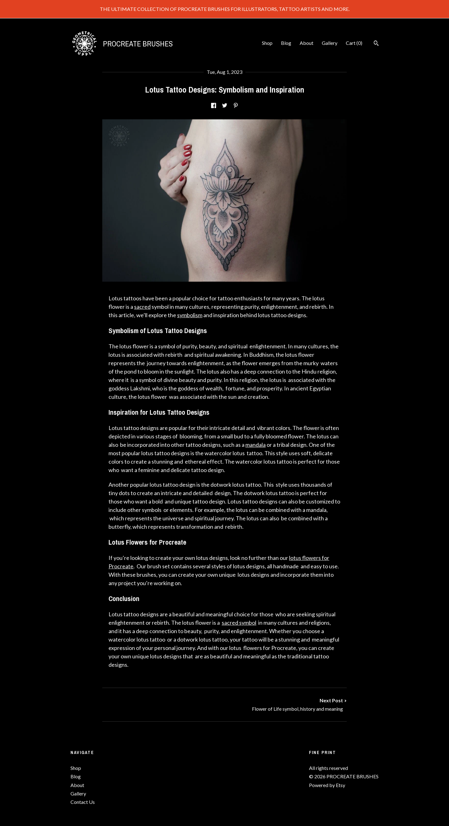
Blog (286, 43)
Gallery (329, 43)
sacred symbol (239, 622)
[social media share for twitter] (224, 106)
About (306, 43)
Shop (267, 43)
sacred (142, 306)
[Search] (376, 44)
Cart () (354, 43)
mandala (255, 444)
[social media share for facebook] (213, 106)
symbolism (189, 315)
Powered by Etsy (327, 785)
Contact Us (82, 802)
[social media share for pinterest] (235, 106)
